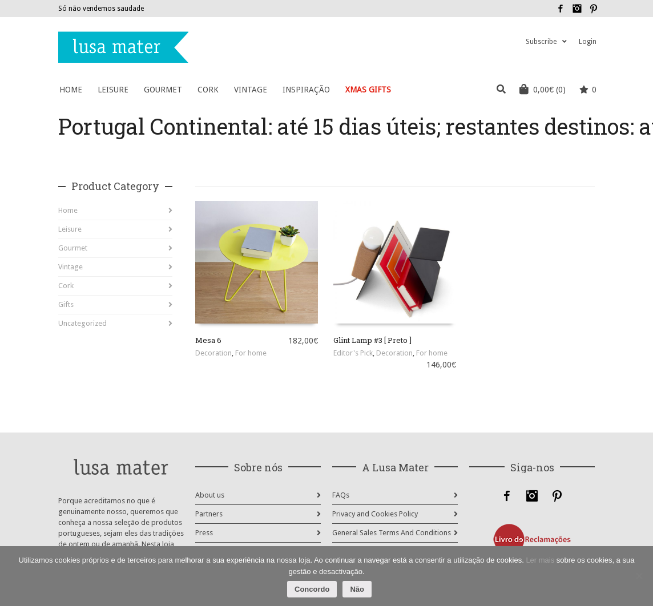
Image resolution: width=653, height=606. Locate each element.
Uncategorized (82, 323)
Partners (209, 514)
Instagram (577, 8)
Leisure (70, 229)
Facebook (560, 8)
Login (587, 42)
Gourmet (72, 248)
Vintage (70, 266)
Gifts (66, 304)
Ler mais (540, 560)
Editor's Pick (353, 353)
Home (68, 210)
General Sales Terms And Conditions (391, 532)
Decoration (213, 353)
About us (209, 495)
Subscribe (541, 42)
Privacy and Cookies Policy (375, 514)
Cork (66, 285)
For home (251, 353)
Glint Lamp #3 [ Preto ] (372, 340)
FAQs (340, 495)
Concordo (312, 589)
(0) (542, 89)
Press (204, 532)
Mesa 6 (208, 340)
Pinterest (593, 8)
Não (357, 589)
